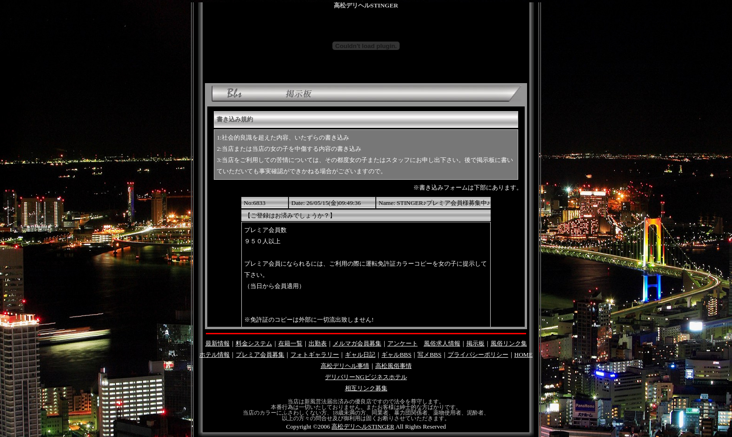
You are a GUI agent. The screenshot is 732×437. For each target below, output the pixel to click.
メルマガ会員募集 (357, 343)
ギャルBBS (396, 354)
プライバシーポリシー (478, 354)
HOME (523, 354)
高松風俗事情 (393, 365)
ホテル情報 (214, 354)
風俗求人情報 (442, 343)
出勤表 (318, 343)
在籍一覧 (290, 343)
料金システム (254, 343)
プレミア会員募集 (260, 354)
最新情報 (217, 343)
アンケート (402, 343)
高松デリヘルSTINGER (362, 426)
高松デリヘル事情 (345, 365)
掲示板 (475, 343)
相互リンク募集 (366, 388)
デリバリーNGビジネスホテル (366, 377)
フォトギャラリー (314, 354)
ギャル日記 (360, 354)
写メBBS (429, 354)
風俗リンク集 (509, 343)
